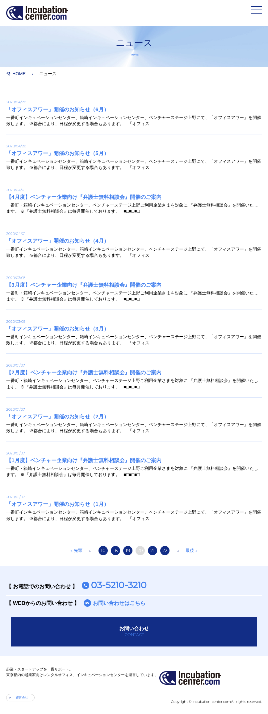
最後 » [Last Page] (192, 550)
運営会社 (22, 697)
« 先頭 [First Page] (76, 550)
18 (115, 550)
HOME (19, 73)
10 (103, 550)
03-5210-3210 (119, 585)
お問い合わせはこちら (119, 603)
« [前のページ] (90, 550)
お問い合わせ (134, 632)
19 (127, 550)
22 (164, 550)
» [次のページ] (178, 550)
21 (152, 550)
